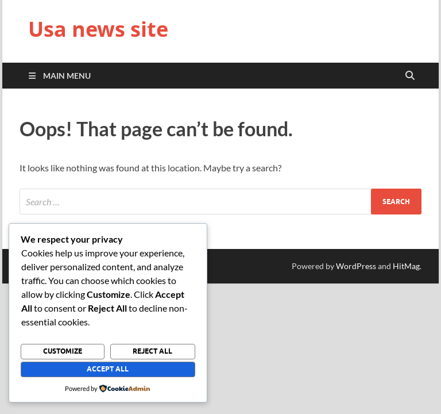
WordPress (356, 266)
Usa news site (98, 29)
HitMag (406, 266)
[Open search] (410, 76)
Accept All (108, 369)
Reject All (152, 351)
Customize (62, 351)
